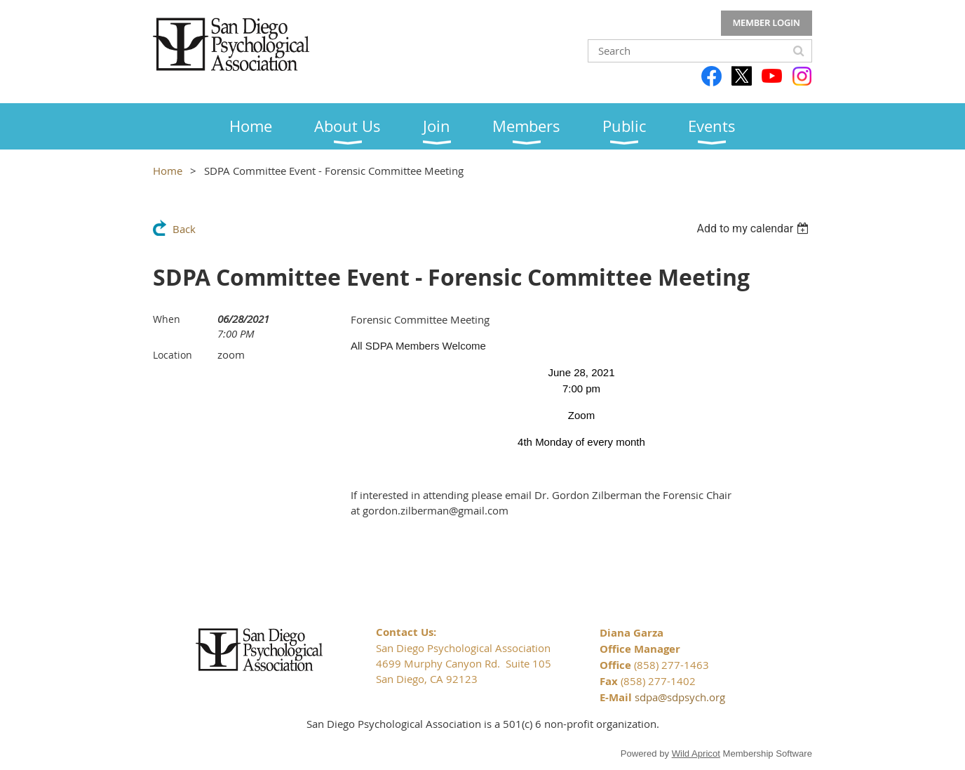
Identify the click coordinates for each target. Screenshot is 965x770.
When (166, 319)
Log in (766, 23)
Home (167, 171)
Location (172, 354)
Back (184, 229)
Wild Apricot (696, 753)
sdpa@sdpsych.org (680, 697)
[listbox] (754, 228)
